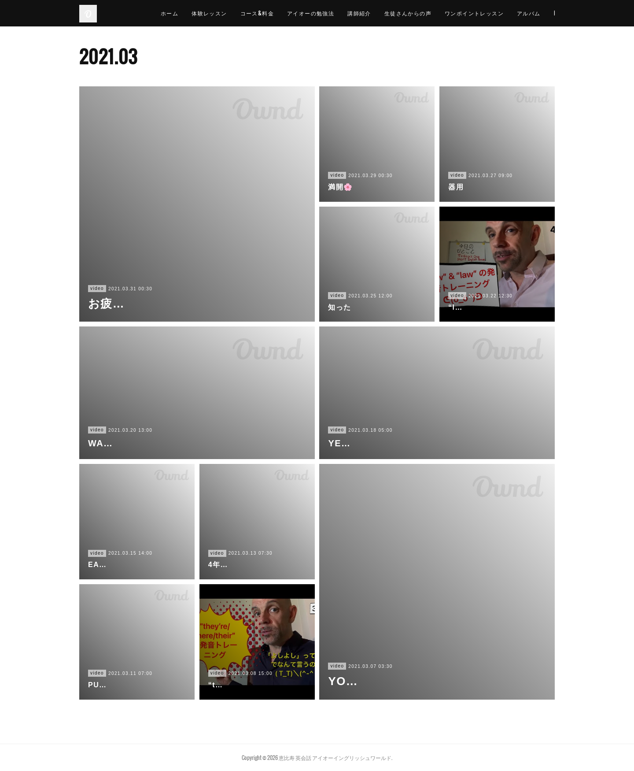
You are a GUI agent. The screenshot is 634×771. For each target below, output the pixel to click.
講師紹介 (376, 13)
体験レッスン (225, 13)
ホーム (186, 13)
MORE (540, 13)
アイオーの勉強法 (326, 13)
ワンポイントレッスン (490, 13)
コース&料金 (273, 13)
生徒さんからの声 (424, 13)
